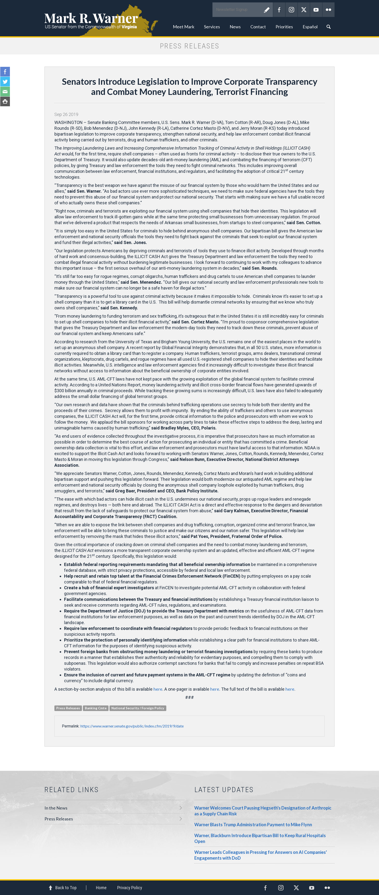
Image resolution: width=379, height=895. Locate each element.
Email (5, 91)
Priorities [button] (284, 26)
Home (101, 887)
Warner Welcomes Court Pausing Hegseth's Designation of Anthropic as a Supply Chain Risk (262, 810)
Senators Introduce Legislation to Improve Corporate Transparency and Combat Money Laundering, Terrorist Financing (189, 86)
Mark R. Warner (189, 18)
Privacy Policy (129, 887)
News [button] (235, 26)
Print (5, 101)
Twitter (304, 9)
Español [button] (310, 26)
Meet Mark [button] (183, 26)
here (157, 689)
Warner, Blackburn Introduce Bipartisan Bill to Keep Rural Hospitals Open (260, 838)
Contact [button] (258, 26)
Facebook (279, 9)
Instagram (291, 9)
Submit (267, 9)
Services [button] (212, 26)
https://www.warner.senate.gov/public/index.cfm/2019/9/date (132, 726)
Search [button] (328, 26)
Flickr (328, 9)
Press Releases (58, 818)
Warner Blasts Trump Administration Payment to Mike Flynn (253, 824)
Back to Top (66, 887)
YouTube (316, 9)
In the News (55, 808)
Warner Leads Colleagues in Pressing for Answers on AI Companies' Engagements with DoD (260, 855)
